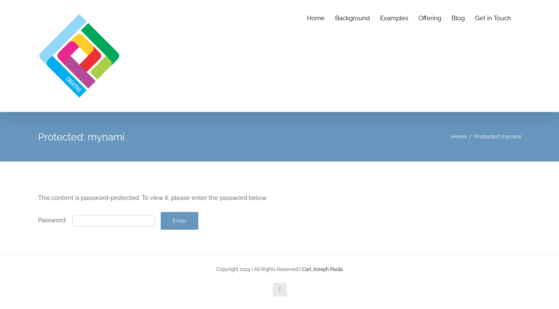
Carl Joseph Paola (322, 269)
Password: (96, 220)
